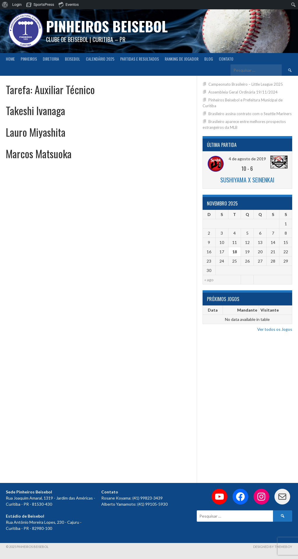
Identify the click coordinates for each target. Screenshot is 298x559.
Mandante (247, 309)
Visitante (269, 309)
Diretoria (51, 59)
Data (213, 309)
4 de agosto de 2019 (247, 158)
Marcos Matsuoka (39, 153)
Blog (208, 59)
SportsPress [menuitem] (43, 4)
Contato (226, 59)
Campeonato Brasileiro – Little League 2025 (245, 84)
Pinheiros (29, 59)
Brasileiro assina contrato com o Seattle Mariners (250, 113)
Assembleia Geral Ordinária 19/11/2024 (243, 92)
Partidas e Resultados (139, 59)
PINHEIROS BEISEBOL (107, 26)
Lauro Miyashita (35, 132)
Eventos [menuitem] (68, 4)
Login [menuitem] (17, 4)
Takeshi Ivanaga (35, 110)
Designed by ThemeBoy (272, 547)
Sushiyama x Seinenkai (247, 179)
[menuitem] (5, 4)
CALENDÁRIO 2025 (100, 59)
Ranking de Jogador (181, 59)
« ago (209, 279)
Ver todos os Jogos (274, 329)
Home (10, 59)
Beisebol (72, 59)
